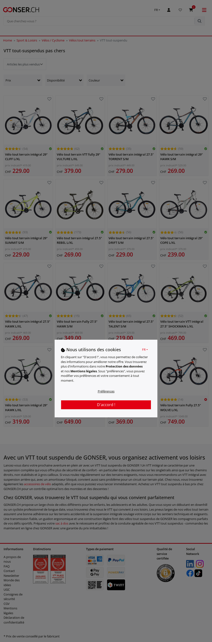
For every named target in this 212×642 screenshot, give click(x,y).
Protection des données (124, 366)
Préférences (106, 391)
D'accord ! (106, 404)
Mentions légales (83, 371)
